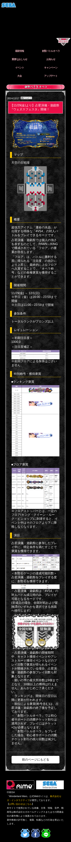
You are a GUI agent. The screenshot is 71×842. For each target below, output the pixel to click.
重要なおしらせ (19, 59)
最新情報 (19, 50)
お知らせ (50, 59)
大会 (19, 75)
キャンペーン (50, 67)
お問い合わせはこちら (20, 804)
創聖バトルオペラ (51, 50)
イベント (19, 67)
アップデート (50, 75)
